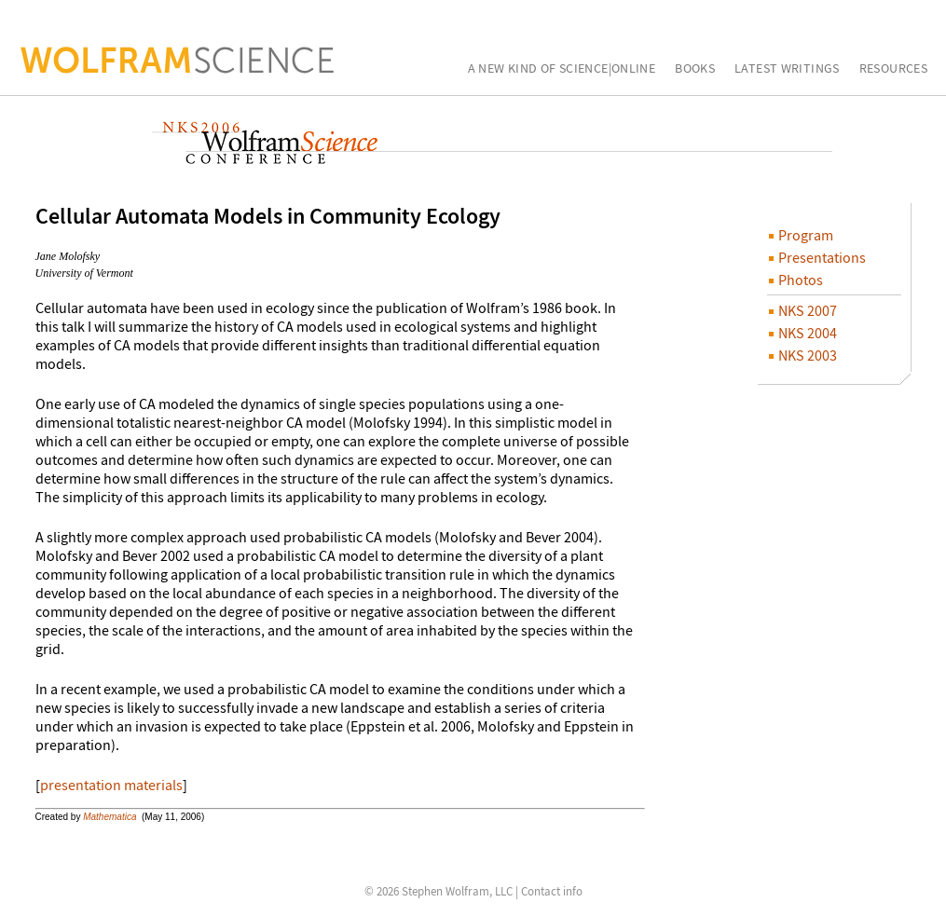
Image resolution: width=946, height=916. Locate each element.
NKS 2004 (803, 332)
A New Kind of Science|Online (562, 68)
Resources (893, 68)
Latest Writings (787, 68)
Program (801, 235)
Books (695, 68)
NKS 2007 (803, 310)
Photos (796, 279)
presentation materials (111, 784)
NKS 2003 (803, 355)
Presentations (817, 257)
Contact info (552, 891)
